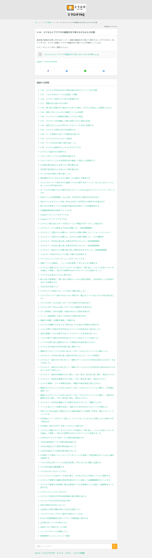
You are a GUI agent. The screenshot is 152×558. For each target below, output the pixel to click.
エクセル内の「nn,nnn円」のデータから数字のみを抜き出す (65, 302)
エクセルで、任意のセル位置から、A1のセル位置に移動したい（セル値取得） (72, 236)
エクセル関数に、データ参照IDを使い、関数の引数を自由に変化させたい (70, 383)
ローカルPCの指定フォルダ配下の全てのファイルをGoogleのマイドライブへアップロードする (77, 191)
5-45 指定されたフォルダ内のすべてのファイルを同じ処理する (66, 125)
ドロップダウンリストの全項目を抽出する (57, 156)
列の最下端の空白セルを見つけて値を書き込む (59, 169)
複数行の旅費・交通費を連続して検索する (57, 320)
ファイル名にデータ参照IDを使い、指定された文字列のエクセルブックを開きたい (74, 406)
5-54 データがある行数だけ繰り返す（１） (58, 142)
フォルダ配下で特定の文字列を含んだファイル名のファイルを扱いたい (69, 337)
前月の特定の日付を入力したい (53, 505)
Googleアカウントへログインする (54, 214)
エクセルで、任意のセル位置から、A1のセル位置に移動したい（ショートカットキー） (76, 232)
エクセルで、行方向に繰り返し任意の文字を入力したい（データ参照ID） (70, 355)
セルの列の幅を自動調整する (52, 466)
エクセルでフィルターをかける (53, 491)
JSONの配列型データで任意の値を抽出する (58, 442)
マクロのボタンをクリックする (53, 471)
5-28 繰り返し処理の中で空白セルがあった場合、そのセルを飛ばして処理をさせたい (76, 107)
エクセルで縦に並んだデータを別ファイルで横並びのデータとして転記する (71, 223)
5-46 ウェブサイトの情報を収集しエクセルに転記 (61, 116)
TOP (36, 22)
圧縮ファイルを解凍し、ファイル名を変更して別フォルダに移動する (68, 263)
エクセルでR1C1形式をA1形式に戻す (55, 500)
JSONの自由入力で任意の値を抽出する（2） (59, 450)
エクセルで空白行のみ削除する (53, 151)
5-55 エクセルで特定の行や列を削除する (57, 129)
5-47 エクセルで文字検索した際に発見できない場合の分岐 (65, 120)
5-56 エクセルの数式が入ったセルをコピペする (60, 147)
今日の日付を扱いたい (49, 286)
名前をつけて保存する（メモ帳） (54, 527)
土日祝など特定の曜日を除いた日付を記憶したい (60, 509)
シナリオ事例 (46, 22)
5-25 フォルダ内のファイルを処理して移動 (58, 94)
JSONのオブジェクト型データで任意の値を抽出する (62, 437)
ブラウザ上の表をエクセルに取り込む (56, 274)
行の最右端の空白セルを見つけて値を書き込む (59, 164)
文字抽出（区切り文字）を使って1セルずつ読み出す (62, 425)
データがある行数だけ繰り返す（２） (56, 173)
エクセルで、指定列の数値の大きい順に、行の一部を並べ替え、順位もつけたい (73, 379)
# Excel (39, 62)
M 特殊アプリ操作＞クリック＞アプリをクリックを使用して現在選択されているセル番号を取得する (77, 456)
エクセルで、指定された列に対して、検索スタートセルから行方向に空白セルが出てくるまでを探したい (77, 361)
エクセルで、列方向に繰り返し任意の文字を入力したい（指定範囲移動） (70, 241)
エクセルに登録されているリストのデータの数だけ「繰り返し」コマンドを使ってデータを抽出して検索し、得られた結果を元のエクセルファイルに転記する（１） (77, 269)
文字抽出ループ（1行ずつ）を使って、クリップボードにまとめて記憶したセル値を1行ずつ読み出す (77, 420)
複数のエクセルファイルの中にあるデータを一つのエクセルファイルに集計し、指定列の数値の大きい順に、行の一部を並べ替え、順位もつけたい (77, 396)
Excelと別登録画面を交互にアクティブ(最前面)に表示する (64, 518)
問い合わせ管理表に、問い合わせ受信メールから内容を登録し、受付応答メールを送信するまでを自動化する (77, 281)
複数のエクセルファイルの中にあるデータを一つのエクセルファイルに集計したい (74, 351)
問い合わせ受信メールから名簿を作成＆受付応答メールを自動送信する (69, 205)
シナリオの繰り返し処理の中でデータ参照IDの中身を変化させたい (67, 342)
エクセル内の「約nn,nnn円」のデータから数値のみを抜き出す (66, 307)
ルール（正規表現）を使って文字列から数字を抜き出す (63, 315)
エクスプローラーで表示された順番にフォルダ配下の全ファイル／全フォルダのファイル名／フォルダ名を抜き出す (77, 184)
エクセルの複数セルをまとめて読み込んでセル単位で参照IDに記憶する (69, 324)
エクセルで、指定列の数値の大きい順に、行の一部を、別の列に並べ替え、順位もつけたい (77, 374)
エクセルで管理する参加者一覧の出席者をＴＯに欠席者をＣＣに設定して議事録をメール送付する (77, 486)
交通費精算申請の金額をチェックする (56, 210)
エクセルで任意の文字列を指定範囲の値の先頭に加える (63, 496)
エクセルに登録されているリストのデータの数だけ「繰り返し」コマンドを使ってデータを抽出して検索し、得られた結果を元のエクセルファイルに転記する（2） (77, 432)
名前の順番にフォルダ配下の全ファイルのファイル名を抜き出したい (68, 333)
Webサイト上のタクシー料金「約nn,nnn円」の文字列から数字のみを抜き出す (72, 201)
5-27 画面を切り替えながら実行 (54, 103)
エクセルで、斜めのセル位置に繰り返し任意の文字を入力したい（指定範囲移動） (74, 249)
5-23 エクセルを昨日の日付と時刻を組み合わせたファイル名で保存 (68, 90)
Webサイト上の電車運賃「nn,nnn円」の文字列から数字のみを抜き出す (69, 197)
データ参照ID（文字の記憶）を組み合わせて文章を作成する (65, 311)
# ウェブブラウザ (50, 62)
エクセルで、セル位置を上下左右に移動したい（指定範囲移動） (66, 227)
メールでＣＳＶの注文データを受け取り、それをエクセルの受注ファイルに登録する (75, 475)
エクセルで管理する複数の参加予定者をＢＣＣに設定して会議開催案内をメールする (75, 480)
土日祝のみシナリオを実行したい (54, 522)
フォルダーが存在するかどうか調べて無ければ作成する (63, 254)
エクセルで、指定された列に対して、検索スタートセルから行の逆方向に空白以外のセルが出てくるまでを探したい (77, 368)
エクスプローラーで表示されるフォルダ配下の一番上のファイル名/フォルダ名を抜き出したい (77, 297)
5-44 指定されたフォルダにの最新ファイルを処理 (61, 112)
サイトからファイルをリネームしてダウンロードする (62, 258)
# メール (60, 553)
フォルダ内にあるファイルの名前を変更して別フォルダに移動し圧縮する (70, 462)
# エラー (68, 553)
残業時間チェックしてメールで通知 (55, 535)
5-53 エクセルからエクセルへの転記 (56, 138)
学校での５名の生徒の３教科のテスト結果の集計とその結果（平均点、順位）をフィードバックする (77, 412)
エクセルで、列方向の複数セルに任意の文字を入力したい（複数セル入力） (71, 402)
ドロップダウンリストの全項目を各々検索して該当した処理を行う (67, 160)
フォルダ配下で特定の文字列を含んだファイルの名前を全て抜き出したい (70, 329)
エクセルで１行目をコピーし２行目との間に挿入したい (63, 290)
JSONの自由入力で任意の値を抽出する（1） (59, 446)
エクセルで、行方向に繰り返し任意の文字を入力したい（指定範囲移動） (70, 245)
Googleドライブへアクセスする (53, 219)
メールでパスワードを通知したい (54, 531)
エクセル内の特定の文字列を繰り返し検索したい (60, 346)
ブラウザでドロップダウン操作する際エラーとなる (61, 513)
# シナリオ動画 (79, 553)
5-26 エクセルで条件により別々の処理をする (59, 99)
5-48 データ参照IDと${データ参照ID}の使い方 (59, 134)
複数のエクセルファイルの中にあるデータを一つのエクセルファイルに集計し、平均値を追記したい (77, 389)
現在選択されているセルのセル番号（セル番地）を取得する (65, 178)
